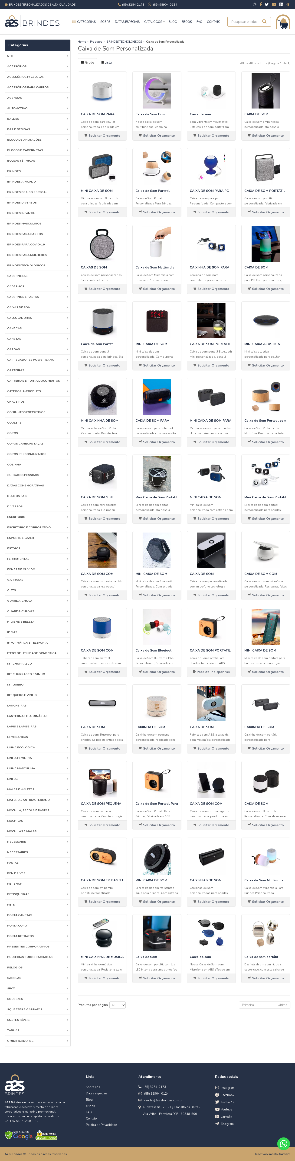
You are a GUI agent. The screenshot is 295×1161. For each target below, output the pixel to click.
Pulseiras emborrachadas (29, 957)
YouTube (226, 1109)
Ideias (12, 632)
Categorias (86, 22)
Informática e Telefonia (27, 643)
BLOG (173, 22)
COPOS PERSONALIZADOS (26, 454)
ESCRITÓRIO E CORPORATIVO (29, 527)
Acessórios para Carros (28, 87)
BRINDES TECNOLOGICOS (26, 265)
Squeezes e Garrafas (24, 1009)
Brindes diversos (22, 202)
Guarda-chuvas (20, 611)
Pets (11, 904)
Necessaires (17, 852)
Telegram (227, 1124)
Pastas (13, 863)
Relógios (15, 967)
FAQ (199, 22)
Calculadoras (19, 318)
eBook (90, 1106)
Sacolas (14, 978)
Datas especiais (127, 22)
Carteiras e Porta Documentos (33, 381)
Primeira (248, 1005)
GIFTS (11, 590)
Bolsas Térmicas (21, 161)
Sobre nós (93, 1087)
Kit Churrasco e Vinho (26, 674)
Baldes (13, 119)
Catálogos (153, 22)
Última (282, 1005)
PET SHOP (14, 884)
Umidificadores (20, 1041)
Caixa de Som (146, 957)
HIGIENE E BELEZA (20, 622)
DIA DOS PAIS (17, 496)
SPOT (11, 988)
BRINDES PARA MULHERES (27, 255)
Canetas (14, 339)
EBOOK (187, 22)
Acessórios (16, 66)
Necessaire (16, 842)
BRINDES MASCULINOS (24, 223)
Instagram (228, 1088)
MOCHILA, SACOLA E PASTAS (28, 810)
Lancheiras (16, 705)
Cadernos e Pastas (23, 297)
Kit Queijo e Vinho (22, 695)
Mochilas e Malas (21, 831)
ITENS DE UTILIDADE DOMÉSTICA (31, 653)
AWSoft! (284, 1154)
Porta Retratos (20, 936)
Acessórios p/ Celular (25, 77)
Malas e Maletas (20, 789)
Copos (12, 433)
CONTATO (213, 22)
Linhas (12, 779)
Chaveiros (16, 402)
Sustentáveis (18, 1020)
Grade (87, 62)
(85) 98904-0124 (156, 1094)
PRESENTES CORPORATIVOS (28, 946)
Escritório (16, 517)
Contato (91, 1119)
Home (82, 42)
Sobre (105, 22)
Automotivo (17, 108)
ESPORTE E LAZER (20, 538)
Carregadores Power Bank (30, 360)
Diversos (15, 506)
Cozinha (14, 464)
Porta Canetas (19, 915)
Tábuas (13, 1030)
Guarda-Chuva (19, 601)
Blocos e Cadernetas (25, 150)
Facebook (227, 1095)
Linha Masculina (21, 768)
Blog (89, 1100)
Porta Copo (17, 925)
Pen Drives (16, 873)
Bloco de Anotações (24, 140)
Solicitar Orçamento (102, 135)
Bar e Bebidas (18, 129)
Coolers (14, 422)
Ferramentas (18, 559)
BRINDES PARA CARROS (25, 234)
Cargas (13, 349)
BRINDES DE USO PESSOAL (27, 192)
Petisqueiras (18, 894)
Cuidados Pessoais (23, 475)
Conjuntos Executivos (26, 412)
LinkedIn (226, 1117)
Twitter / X (227, 1102)
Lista (106, 62)
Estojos (13, 548)
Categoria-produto (24, 391)
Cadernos (15, 286)
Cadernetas (17, 276)
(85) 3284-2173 (155, 1087)
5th (10, 56)
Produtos (96, 42)
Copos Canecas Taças (25, 443)
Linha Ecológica (21, 747)
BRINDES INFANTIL (21, 213)
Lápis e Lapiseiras (21, 726)
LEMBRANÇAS (17, 737)
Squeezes (15, 999)
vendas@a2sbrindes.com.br (163, 1100)
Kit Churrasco (19, 663)
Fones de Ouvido (21, 569)
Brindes (14, 171)
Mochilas (15, 821)
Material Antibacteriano (28, 800)
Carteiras (15, 370)
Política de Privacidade (101, 1125)
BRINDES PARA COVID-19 (26, 244)
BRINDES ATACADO (21, 181)
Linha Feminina (19, 758)
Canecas (14, 328)
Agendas (14, 98)
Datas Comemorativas (25, 485)
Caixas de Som (18, 307)
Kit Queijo (15, 684)
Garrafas (15, 580)
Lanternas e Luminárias (27, 716)
